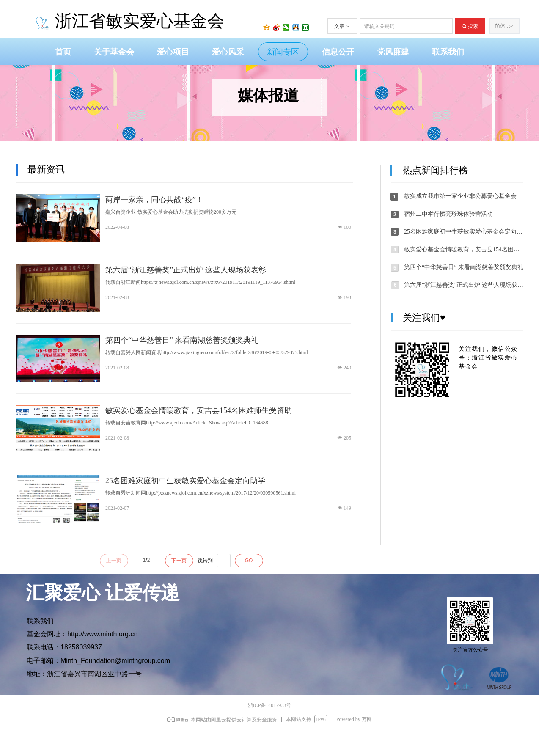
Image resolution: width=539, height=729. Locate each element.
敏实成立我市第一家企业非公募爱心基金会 (460, 196)
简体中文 (505, 26)
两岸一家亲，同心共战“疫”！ (154, 199)
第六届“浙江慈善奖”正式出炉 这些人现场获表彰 (185, 270)
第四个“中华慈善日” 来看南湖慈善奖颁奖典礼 (181, 340)
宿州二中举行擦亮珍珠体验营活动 (448, 214)
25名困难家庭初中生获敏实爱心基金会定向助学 (185, 480)
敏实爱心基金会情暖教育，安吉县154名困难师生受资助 (198, 410)
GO (249, 561)
